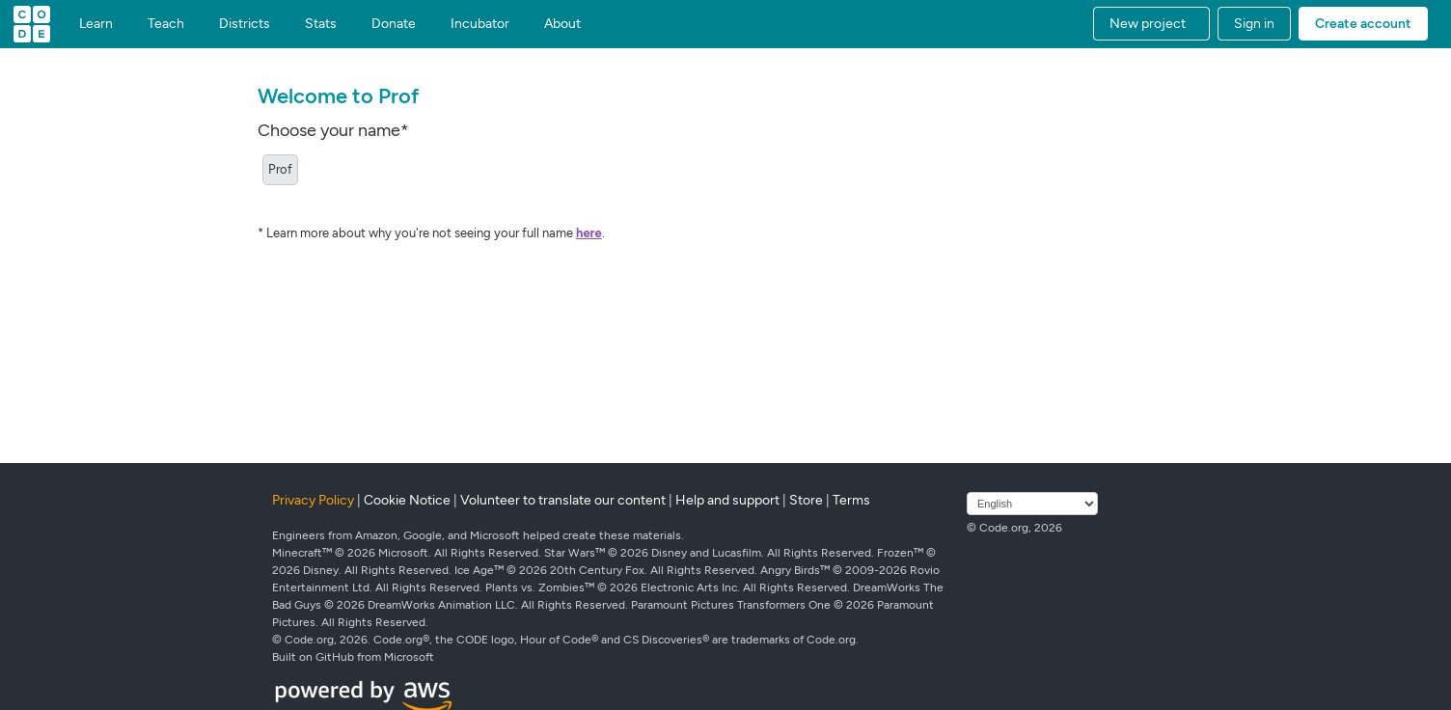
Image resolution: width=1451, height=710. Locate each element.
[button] (1151, 24)
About (562, 24)
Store (806, 500)
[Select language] (1032, 503)
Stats (321, 24)
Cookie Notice (407, 500)
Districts (244, 24)
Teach (166, 24)
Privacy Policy (313, 500)
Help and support (727, 500)
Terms (851, 500)
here (589, 233)
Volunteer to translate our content (563, 500)
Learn (96, 24)
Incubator (480, 24)
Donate (393, 24)
